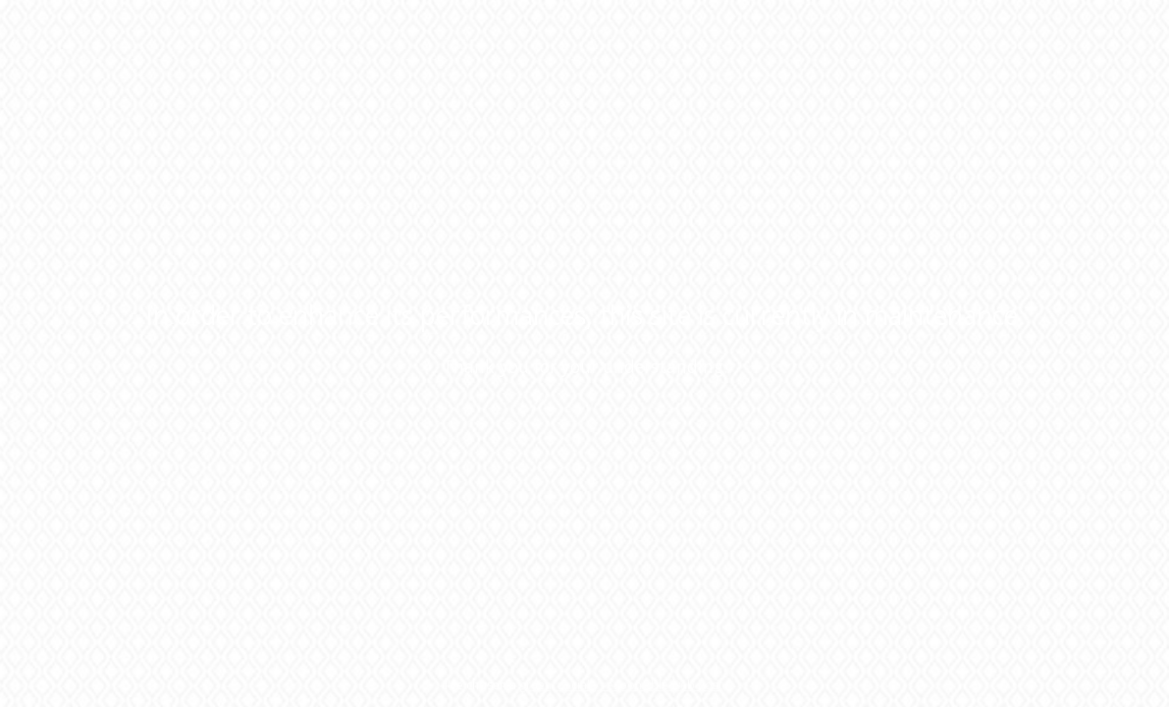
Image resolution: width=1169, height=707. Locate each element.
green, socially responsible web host (620, 685)
